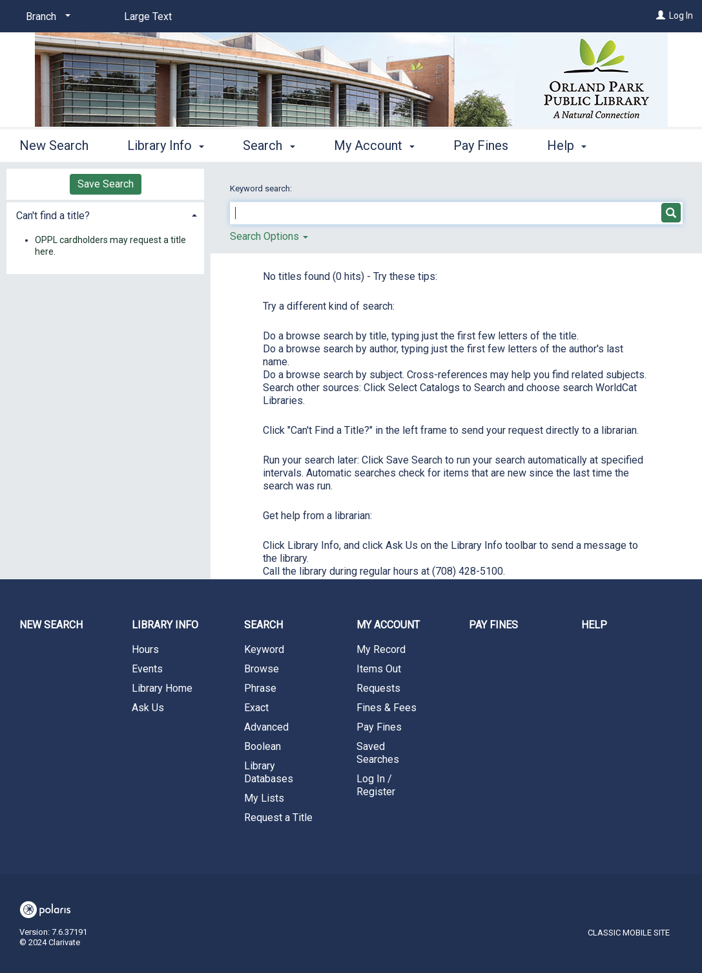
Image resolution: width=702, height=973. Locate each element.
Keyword (264, 649)
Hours (145, 649)
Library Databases (268, 772)
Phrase (260, 688)
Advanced (266, 727)
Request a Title (278, 817)
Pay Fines (480, 143)
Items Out (378, 669)
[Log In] (660, 15)
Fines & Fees (386, 707)
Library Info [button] (165, 143)
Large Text (148, 16)
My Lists (264, 798)
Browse (261, 669)
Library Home (162, 688)
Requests (378, 688)
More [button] (572, 145)
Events (147, 669)
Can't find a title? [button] (53, 215)
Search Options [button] (269, 236)
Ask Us (148, 707)
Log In (681, 15)
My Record (381, 649)
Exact (256, 707)
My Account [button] (374, 143)
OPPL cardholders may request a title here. (110, 246)
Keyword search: (262, 188)
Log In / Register (375, 785)
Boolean (262, 746)
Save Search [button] (105, 184)
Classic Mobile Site (629, 932)
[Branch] (45, 17)
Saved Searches (377, 752)
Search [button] (268, 143)
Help (594, 625)
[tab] (105, 214)
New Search (53, 143)
